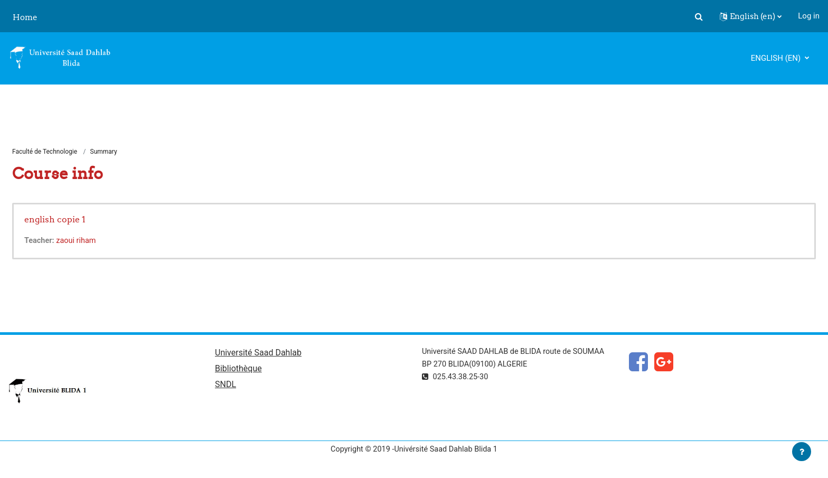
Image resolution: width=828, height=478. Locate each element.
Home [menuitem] (25, 17)
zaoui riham (78, 241)
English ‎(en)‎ (777, 58)
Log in (809, 16)
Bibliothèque (238, 370)
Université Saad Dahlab (258, 354)
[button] (699, 16)
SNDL (225, 386)
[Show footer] (801, 451)
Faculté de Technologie (44, 152)
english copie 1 (55, 219)
